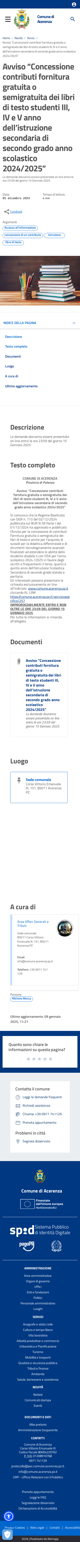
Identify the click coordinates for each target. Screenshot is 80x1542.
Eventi (38, 1405)
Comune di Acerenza (45, 18)
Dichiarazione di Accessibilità (38, 1508)
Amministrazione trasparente (38, 1430)
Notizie (38, 1394)
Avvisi (31, 38)
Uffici (37, 1286)
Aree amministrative (38, 1275)
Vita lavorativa (38, 1335)
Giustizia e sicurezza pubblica (37, 1362)
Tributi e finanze (38, 1368)
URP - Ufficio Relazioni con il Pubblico (38, 1477)
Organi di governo (38, 1281)
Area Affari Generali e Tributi (33, 923)
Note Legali (37, 1527)
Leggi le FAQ (38, 1497)
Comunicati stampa (38, 1400)
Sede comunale (38, 779)
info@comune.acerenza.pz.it (38, 1471)
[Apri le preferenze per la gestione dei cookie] (7, 1534)
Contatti (38, 1437)
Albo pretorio (38, 1424)
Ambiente (38, 1373)
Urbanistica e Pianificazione (38, 1346)
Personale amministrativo (37, 1303)
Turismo (37, 1351)
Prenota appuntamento (38, 1491)
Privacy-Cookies (15, 1527)
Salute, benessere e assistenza (38, 1379)
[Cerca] (72, 19)
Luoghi (37, 1308)
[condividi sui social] (13, 211)
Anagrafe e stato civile (38, 1324)
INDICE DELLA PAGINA (19, 322)
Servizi (38, 1316)
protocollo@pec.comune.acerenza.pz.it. (38, 1466)
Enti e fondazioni (38, 1292)
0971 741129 (38, 1460)
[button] (74, 4)
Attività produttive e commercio (38, 1340)
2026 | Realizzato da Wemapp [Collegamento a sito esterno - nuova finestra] (40, 1539)
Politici (37, 1297)
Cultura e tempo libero (38, 1329)
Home (6, 38)
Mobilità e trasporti (38, 1357)
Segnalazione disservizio (38, 1502)
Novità (19, 38)
